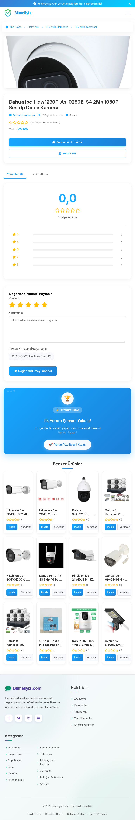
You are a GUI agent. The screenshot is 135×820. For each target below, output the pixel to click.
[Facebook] (9, 718)
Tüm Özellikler (39, 174)
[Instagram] (28, 718)
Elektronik (13, 747)
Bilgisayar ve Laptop (46, 762)
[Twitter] (18, 718)
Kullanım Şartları (76, 813)
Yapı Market (14, 760)
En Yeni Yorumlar (82, 724)
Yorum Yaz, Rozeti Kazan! (67, 444)
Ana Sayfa (78, 698)
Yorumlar (26, 527)
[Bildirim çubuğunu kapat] (129, 3)
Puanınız (14, 298)
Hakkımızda (34, 813)
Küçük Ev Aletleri (48, 747)
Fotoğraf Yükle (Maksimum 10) (31, 356)
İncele (11, 527)
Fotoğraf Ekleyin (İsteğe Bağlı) (28, 349)
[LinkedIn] (38, 718)
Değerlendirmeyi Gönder (33, 371)
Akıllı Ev (43, 783)
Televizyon (45, 753)
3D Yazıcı (44, 770)
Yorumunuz (16, 312)
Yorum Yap (79, 711)
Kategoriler (79, 705)
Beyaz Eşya (14, 753)
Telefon (12, 773)
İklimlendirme (15, 779)
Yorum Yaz (67, 153)
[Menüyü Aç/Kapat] (127, 12)
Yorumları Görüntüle (67, 142)
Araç (10, 766)
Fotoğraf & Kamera (50, 777)
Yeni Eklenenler (81, 718)
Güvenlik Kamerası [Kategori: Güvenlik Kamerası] (24, 115)
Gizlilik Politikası (54, 813)
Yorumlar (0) (15, 174)
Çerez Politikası (98, 813)
